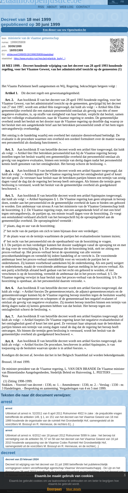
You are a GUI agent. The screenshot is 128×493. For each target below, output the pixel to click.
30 (38, 24)
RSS (41, 7)
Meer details (73, 489)
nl (113, 1)
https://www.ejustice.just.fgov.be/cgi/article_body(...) (39, 58)
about (52, 7)
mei (36, 19)
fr (122, 1)
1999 (46, 19)
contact (83, 7)
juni (45, 24)
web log (66, 7)
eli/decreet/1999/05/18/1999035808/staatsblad (30, 54)
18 (29, 19)
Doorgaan (54, 489)
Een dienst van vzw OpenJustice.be (64, 29)
